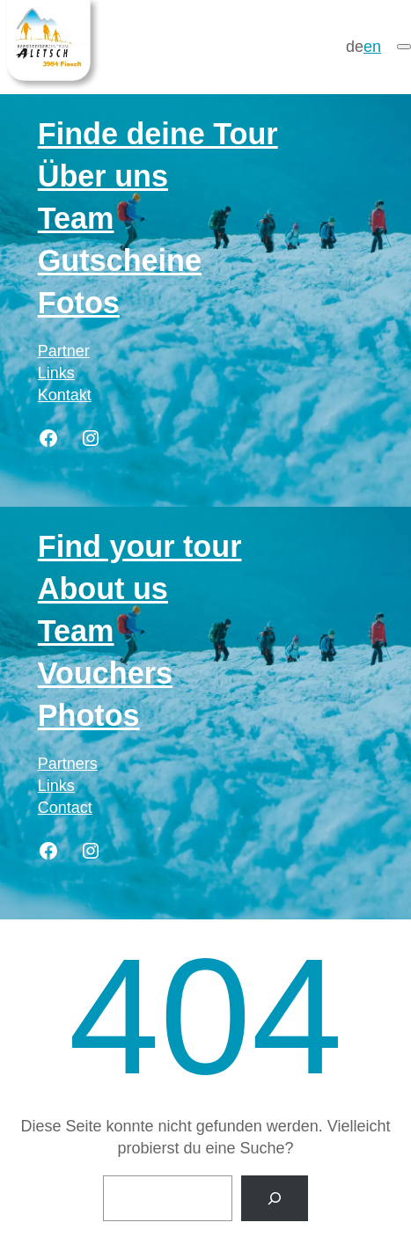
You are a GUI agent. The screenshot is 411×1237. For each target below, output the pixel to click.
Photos (89, 715)
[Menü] (404, 46)
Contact (65, 807)
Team (76, 218)
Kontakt (65, 395)
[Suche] (274, 1198)
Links (56, 373)
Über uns (103, 176)
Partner (64, 351)
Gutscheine (120, 260)
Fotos (79, 302)
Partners (68, 763)
